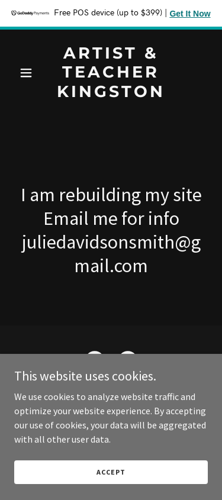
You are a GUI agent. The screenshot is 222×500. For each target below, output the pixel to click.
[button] (28, 73)
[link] (111, 93)
